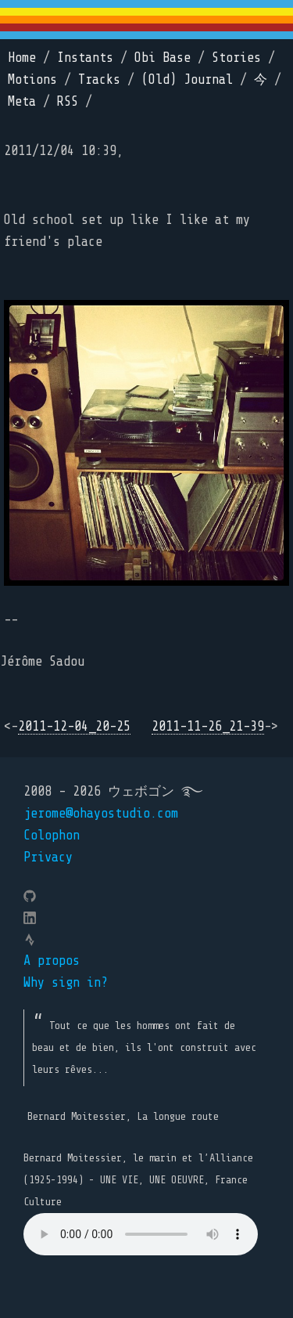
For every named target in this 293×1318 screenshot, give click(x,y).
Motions (32, 79)
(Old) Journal (187, 79)
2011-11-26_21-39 (208, 726)
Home (22, 57)
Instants (85, 57)
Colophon (51, 835)
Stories (236, 57)
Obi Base (162, 57)
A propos (51, 960)
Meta (22, 101)
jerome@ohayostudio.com (100, 813)
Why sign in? (65, 982)
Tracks (99, 79)
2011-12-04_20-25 (74, 726)
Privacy (48, 857)
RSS (67, 101)
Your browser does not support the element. (140, 1234)
